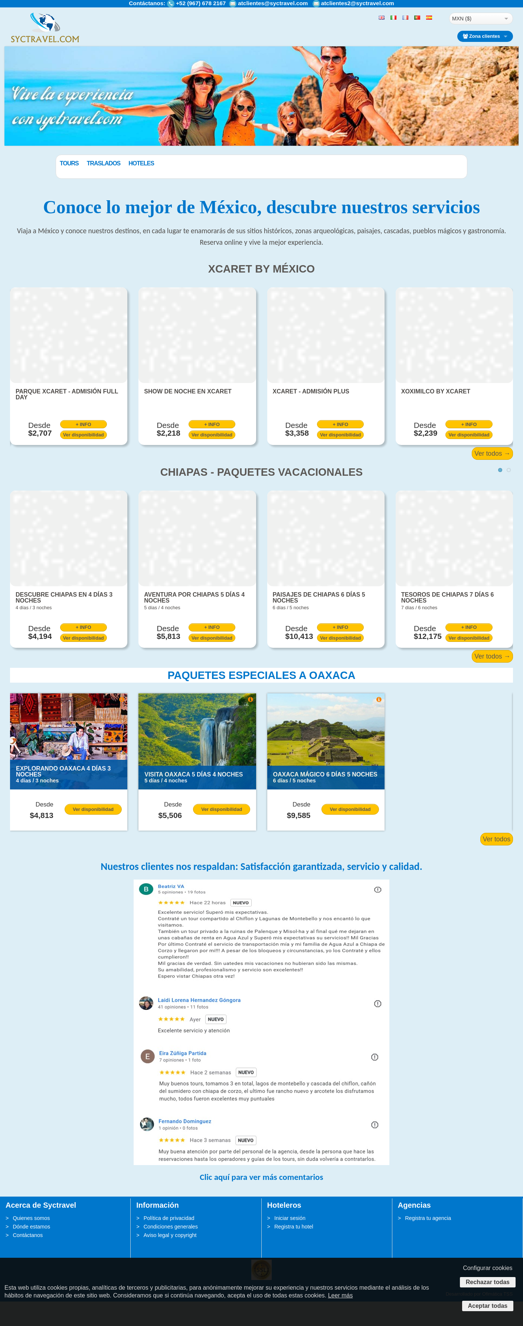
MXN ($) (461, 19)
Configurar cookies (487, 1268)
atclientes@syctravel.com (273, 3)
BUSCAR (429, 181)
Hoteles (179, 163)
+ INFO (83, 448)
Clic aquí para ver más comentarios (261, 1201)
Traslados (141, 163)
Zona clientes (481, 36)
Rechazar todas (488, 1282)
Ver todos (496, 863)
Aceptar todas (488, 1306)
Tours (106, 163)
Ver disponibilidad (83, 459)
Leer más (340, 1295)
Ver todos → (492, 477)
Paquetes (74, 163)
